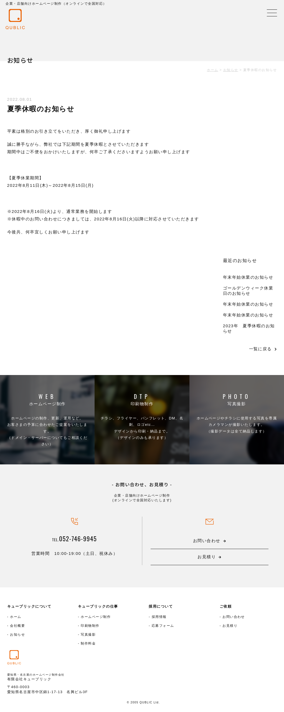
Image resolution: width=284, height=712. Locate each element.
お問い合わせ (233, 618)
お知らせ (17, 636)
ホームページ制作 (47, 404)
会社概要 (17, 627)
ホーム (15, 618)
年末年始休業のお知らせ (248, 277)
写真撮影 (236, 404)
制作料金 (88, 645)
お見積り (229, 627)
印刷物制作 (142, 404)
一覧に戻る (260, 348)
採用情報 (159, 618)
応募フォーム (163, 627)
